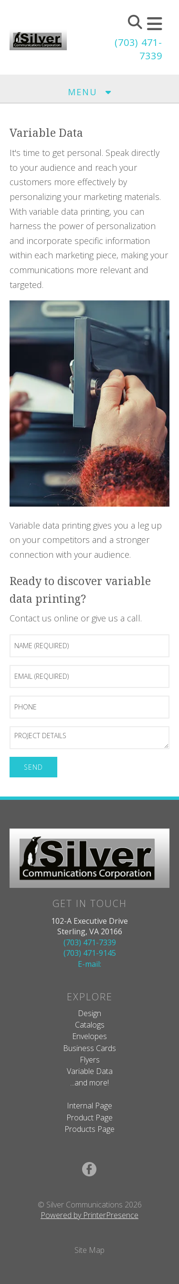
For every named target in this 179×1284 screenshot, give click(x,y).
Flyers (90, 1059)
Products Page (89, 1129)
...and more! (89, 1082)
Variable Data (90, 1071)
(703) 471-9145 (89, 953)
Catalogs (90, 1024)
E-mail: (89, 964)
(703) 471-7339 (89, 942)
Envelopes (89, 1036)
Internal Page (89, 1105)
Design (89, 1013)
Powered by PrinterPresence (89, 1215)
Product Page (89, 1117)
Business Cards (89, 1048)
